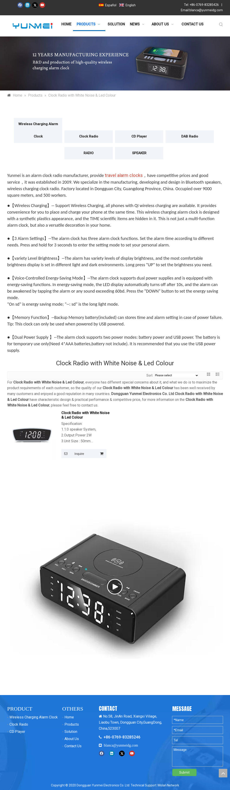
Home (69, 717)
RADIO (89, 153)
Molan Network (168, 785)
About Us (71, 739)
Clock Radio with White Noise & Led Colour (85, 415)
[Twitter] (35, 5)
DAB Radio (189, 136)
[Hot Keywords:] (221, 25)
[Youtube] (42, 5)
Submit (184, 772)
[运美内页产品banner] (115, 63)
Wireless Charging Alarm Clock (38, 130)
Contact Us (73, 746)
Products (71, 724)
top (223, 773)
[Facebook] (20, 5)
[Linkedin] (27, 5)
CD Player (139, 136)
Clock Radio (88, 136)
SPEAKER (139, 153)
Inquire (72, 453)
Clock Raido (18, 724)
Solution (70, 731)
